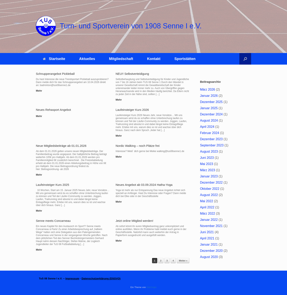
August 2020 (209, 257)
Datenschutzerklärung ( (96, 278)
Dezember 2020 (211, 250)
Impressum (72, 278)
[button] (245, 59)
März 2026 (207, 89)
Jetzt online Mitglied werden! (134, 220)
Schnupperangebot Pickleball (55, 73)
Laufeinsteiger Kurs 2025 (52, 184)
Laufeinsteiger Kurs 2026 (132, 109)
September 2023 (211, 145)
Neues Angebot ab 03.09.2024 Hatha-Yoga (144, 184)
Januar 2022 (209, 219)
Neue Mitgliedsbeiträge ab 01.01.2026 (61, 145)
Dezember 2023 (211, 139)
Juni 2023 (207, 157)
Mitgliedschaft (121, 59)
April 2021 (207, 238)
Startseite (54, 59)
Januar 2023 (209, 176)
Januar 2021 (209, 244)
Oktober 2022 (209, 188)
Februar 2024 (209, 133)
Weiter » (183, 260)
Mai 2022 (206, 201)
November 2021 (211, 226)
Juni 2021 (207, 232)
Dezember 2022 (211, 182)
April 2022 (207, 207)
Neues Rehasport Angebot (53, 109)
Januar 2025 (209, 108)
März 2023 (207, 170)
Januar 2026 (209, 95)
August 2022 (209, 195)
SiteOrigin (151, 287)
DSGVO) (115, 278)
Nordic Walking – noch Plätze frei (137, 145)
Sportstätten (185, 59)
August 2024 (209, 120)
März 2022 (207, 213)
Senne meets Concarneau (53, 220)
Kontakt (153, 59)
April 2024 (207, 126)
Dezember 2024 (211, 114)
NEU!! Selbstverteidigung (132, 73)
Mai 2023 (206, 164)
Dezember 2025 (211, 102)
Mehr (40, 90)
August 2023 (209, 151)
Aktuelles (87, 59)
